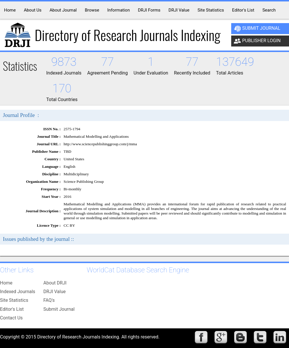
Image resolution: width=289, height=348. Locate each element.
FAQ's (49, 300)
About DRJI (54, 283)
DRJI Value (54, 291)
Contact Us (11, 318)
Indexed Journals (17, 291)
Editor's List (12, 309)
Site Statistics (14, 300)
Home (6, 283)
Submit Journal (257, 28)
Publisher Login (257, 41)
